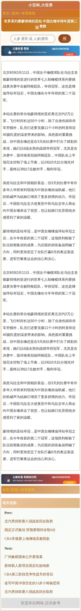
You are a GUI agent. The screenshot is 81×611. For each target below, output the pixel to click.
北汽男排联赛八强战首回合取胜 (29, 521)
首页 (5, 13)
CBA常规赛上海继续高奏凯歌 (27, 538)
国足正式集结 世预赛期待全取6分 (30, 530)
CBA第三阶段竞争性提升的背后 (29, 574)
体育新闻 (28, 13)
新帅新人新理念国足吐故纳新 (27, 565)
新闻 (15, 13)
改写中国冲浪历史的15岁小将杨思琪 (32, 583)
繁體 (43, 26)
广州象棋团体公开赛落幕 (24, 557)
